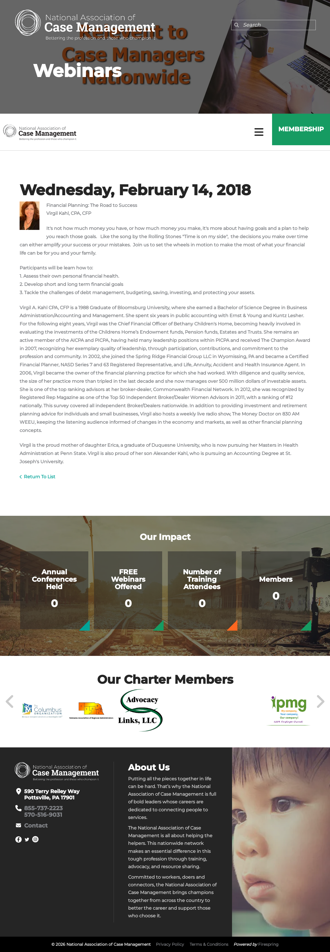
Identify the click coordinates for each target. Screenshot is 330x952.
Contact (34, 825)
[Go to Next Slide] (320, 701)
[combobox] (273, 25)
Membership (298, 132)
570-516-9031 (41, 814)
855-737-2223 (41, 808)
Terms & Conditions (209, 944)
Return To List (39, 476)
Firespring (268, 944)
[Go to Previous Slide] (10, 701)
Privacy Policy (170, 944)
